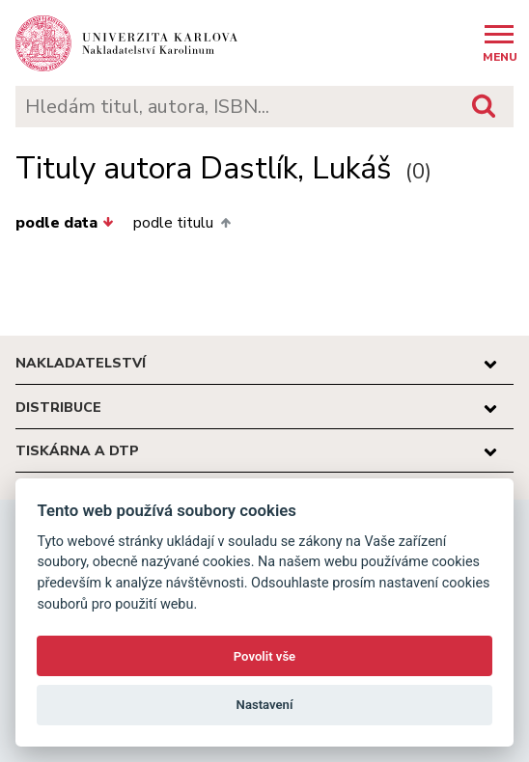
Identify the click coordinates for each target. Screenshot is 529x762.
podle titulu (181, 222)
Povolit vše (264, 656)
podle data (64, 222)
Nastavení (265, 704)
